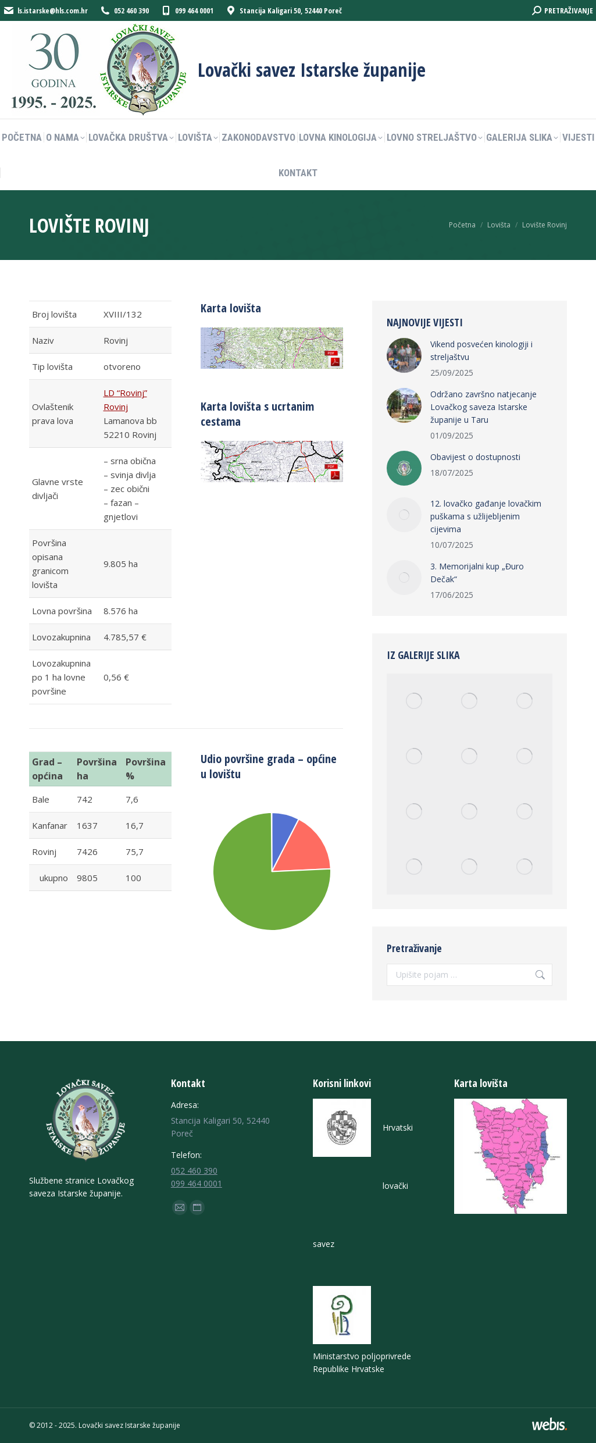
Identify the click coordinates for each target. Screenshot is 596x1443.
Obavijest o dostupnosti (475, 456)
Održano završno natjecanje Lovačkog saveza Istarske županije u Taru (483, 407)
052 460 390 (194, 1170)
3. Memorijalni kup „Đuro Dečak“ (477, 573)
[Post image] (404, 355)
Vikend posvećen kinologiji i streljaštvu (481, 350)
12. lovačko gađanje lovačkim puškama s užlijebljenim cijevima (485, 516)
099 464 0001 (196, 1183)
